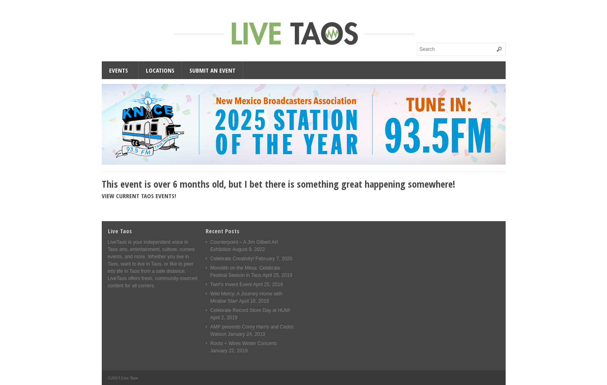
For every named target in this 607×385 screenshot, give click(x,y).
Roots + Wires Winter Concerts (243, 343)
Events (118, 70)
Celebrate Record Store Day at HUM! (250, 310)
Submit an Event (212, 70)
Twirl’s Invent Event (231, 284)
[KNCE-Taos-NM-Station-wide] (304, 163)
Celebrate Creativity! (232, 259)
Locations (160, 70)
